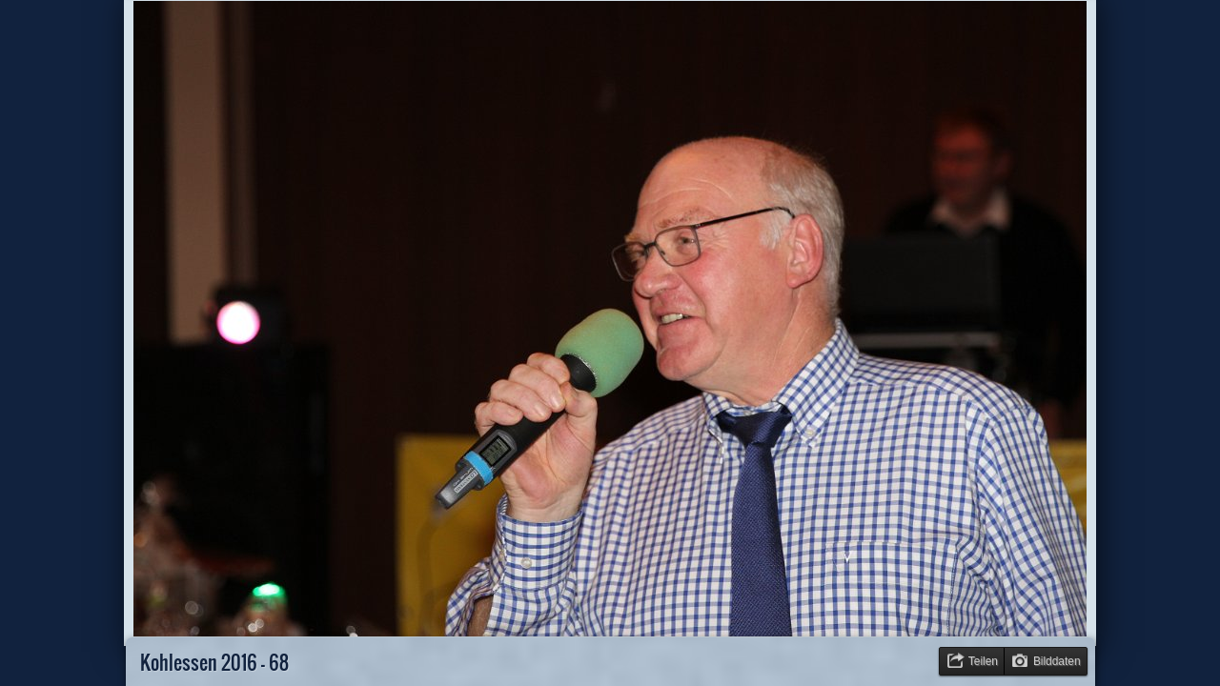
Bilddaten (1057, 661)
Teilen (983, 661)
